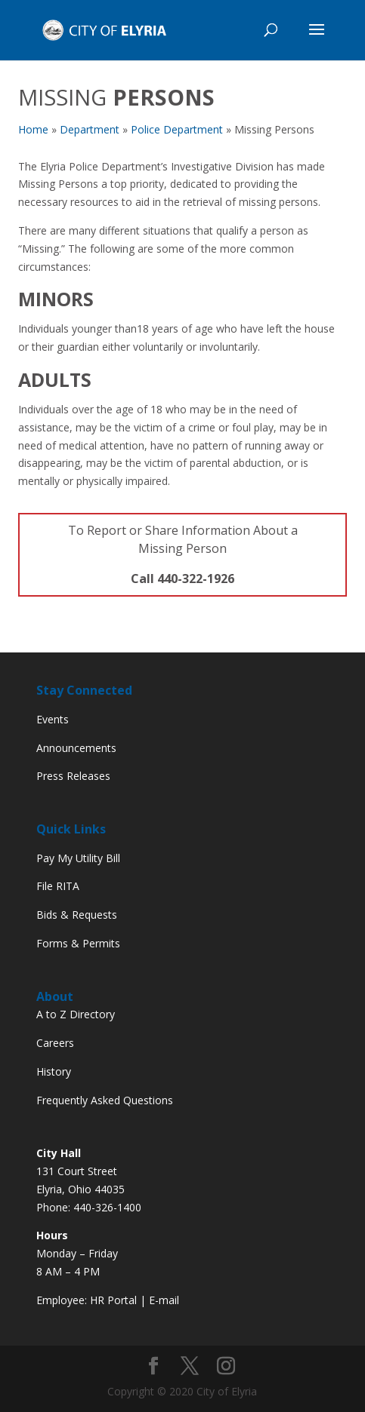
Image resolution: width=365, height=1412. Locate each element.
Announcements (76, 748)
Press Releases (73, 776)
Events (52, 719)
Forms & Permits (78, 943)
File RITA (57, 886)
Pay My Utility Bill (78, 858)
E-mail (164, 1300)
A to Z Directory (75, 1014)
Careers (55, 1043)
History (53, 1071)
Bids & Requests (76, 914)
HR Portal (113, 1300)
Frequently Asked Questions (104, 1100)
